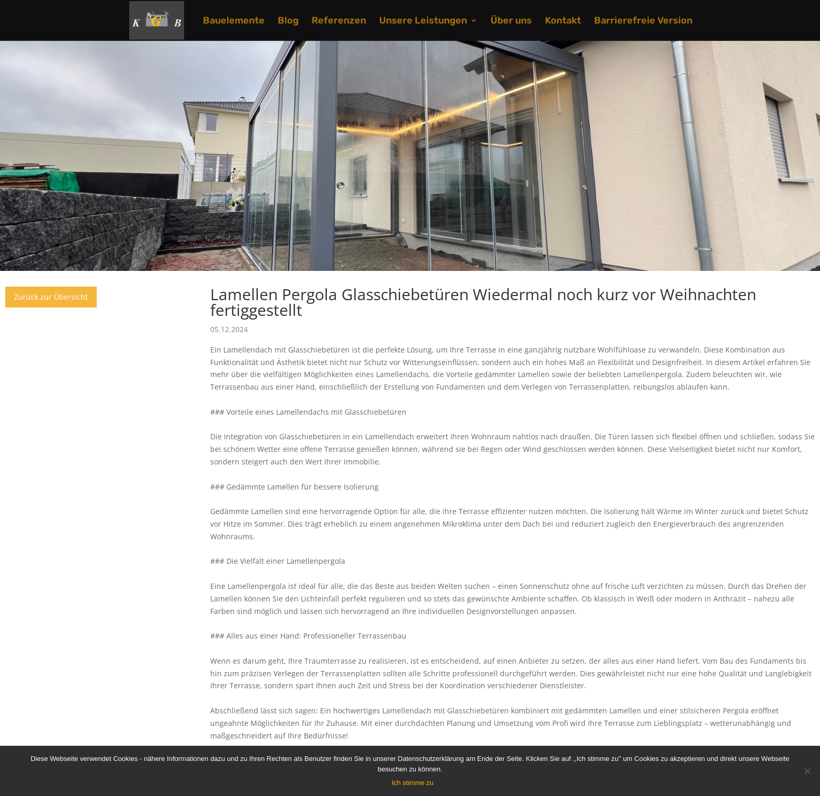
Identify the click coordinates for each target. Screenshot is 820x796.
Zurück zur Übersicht (51, 297)
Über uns (511, 21)
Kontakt (563, 21)
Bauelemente (234, 21)
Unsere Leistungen (423, 21)
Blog (288, 21)
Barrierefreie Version (643, 21)
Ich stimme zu (413, 783)
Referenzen (339, 21)
